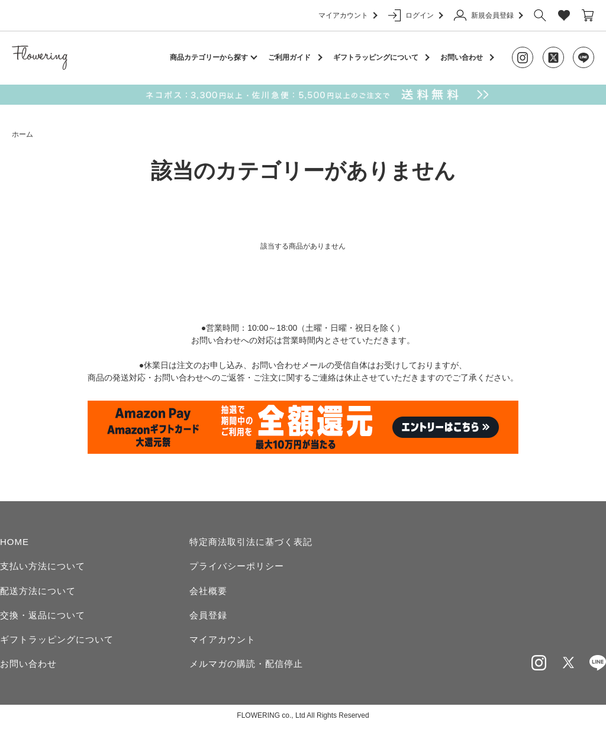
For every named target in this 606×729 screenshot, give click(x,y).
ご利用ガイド (289, 57)
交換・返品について (42, 616)
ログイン (415, 15)
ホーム (22, 134)
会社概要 (208, 591)
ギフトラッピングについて (375, 57)
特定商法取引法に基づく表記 (250, 542)
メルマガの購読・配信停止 (246, 665)
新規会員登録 (488, 15)
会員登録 (208, 616)
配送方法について (38, 591)
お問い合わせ (461, 57)
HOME (14, 542)
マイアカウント (347, 15)
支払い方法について (42, 567)
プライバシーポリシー (236, 567)
